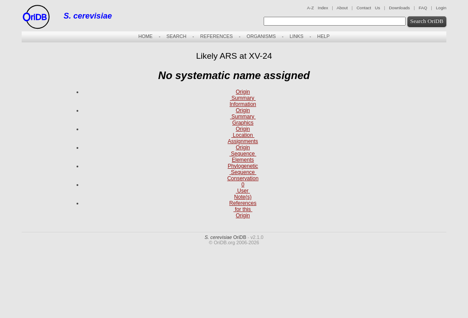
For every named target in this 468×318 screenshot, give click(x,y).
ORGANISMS (261, 36)
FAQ (422, 7)
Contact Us (368, 7)
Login (441, 7)
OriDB (225, 237)
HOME (145, 36)
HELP (323, 36)
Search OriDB (426, 21)
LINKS (296, 36)
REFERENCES (216, 36)
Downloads (399, 7)
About (342, 7)
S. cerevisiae (88, 15)
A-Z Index (317, 7)
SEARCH (176, 36)
